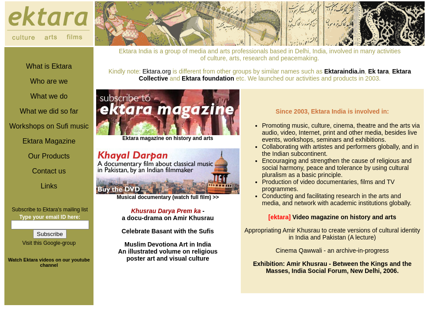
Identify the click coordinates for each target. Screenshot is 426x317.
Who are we (48, 81)
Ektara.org (156, 71)
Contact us (49, 171)
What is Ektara (49, 66)
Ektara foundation (208, 78)
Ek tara (378, 71)
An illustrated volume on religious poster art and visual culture (168, 251)
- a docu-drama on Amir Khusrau (168, 214)
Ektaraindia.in (344, 71)
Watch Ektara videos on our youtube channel (49, 262)
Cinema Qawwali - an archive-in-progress (332, 250)
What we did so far (49, 111)
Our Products (49, 156)
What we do (48, 96)
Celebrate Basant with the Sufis (168, 231)
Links (49, 186)
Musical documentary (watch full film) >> (168, 197)
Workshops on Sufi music (49, 126)
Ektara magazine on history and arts (167, 138)
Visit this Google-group (48, 243)
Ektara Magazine (48, 141)
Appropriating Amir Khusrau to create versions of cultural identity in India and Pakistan (332, 234)
